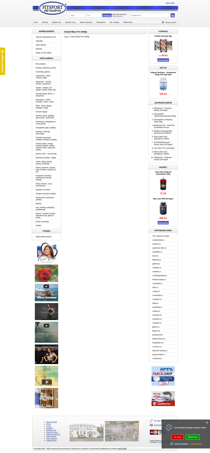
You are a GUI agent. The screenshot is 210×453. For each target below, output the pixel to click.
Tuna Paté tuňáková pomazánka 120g (163, 173)
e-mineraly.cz (157, 295)
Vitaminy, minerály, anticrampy (43, 133)
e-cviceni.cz (157, 347)
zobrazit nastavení (181, 444)
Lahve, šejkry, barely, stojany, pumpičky (44, 163)
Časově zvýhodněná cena (46, 37)
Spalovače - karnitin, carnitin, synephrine (44, 83)
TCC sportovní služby (160, 236)
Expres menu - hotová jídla (46, 154)
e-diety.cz (156, 291)
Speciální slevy (70, 22)
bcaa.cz (155, 256)
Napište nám (56, 22)
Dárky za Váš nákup (43, 53)
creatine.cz (156, 272)
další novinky (163, 223)
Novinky (39, 49)
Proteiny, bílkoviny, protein (46, 68)
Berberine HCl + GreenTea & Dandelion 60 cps (164, 126)
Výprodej (39, 41)
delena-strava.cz (158, 339)
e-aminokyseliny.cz (159, 276)
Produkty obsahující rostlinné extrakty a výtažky (46, 139)
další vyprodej (163, 60)
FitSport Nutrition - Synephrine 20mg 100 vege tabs (163, 74)
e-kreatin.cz (156, 323)
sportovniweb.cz (158, 355)
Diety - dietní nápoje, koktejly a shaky (44, 107)
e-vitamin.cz (157, 299)
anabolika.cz (157, 252)
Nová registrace (117, 16)
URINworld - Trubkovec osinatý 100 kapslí (163, 159)
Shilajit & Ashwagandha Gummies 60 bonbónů (163, 132)
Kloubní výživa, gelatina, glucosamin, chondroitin (45, 117)
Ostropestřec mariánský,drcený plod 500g (165, 115)
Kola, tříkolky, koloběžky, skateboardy (45, 209)
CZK (167, 3)
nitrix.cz (155, 287)
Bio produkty (41, 64)
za (171, 22)
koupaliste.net (157, 343)
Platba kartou (128, 22)
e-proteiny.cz (157, 283)
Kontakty (45, 22)
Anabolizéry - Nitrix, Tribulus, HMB (43, 77)
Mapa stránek (51, 422)
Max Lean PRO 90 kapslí (163, 199)
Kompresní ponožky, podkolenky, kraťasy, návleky (44, 178)
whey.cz (155, 303)
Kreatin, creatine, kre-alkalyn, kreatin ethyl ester (46, 89)
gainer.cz (155, 327)
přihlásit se (107, 15)
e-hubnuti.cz (157, 358)
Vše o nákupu (114, 22)
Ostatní (38, 226)
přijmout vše (192, 437)
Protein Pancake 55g (163, 36)
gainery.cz (156, 264)
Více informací (196, 444)
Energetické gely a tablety (46, 128)
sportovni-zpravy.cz (159, 351)
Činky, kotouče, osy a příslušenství (44, 185)
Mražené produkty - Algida (46, 158)
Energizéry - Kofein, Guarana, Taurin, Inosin (45, 101)
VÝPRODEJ (163, 31)
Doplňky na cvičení (43, 190)
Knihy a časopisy (42, 222)
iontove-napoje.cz (159, 279)
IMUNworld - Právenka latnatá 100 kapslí (163, 109)
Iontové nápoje (41, 112)
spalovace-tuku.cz (159, 248)
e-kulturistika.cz (158, 240)
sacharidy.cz (157, 307)
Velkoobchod (100, 22)
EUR (172, 3)
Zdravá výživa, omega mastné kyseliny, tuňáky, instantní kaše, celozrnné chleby (45, 147)
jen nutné (177, 437)
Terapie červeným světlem (46, 194)
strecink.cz (156, 244)
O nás (36, 22)
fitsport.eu (156, 331)
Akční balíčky (41, 45)
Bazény (39, 204)
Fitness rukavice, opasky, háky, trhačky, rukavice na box (46, 170)
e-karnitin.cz (157, 319)
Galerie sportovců (86, 22)
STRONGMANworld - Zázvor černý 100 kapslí (163, 143)
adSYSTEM (122, 448)
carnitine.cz (156, 268)
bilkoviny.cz (156, 260)
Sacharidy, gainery (43, 72)
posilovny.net (157, 335)
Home (66, 37)
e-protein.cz (157, 315)
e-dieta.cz (156, 311)
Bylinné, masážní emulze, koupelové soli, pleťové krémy (46, 216)
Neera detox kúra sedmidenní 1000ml (161, 138)
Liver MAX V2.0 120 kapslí (164, 148)
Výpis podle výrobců (43, 237)
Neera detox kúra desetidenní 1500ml (161, 153)
